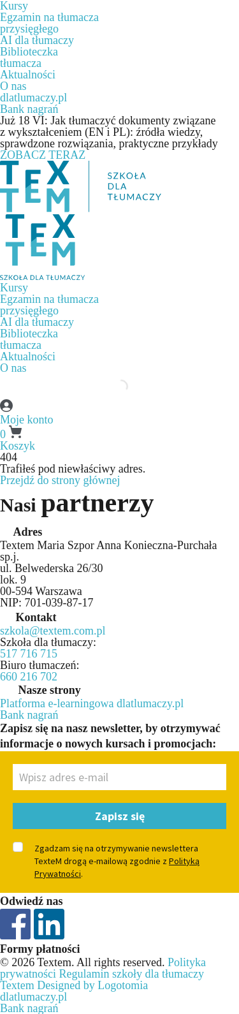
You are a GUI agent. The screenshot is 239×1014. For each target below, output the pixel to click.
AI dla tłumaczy (37, 40)
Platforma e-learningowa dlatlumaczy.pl (92, 703)
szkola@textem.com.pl (53, 630)
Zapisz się (120, 816)
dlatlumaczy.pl (33, 97)
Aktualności (27, 74)
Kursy (14, 287)
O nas (13, 86)
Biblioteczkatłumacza (29, 57)
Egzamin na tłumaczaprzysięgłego (49, 23)
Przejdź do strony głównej (60, 480)
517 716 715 (28, 653)
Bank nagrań (29, 109)
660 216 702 (28, 676)
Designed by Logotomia (92, 985)
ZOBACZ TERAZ (42, 155)
